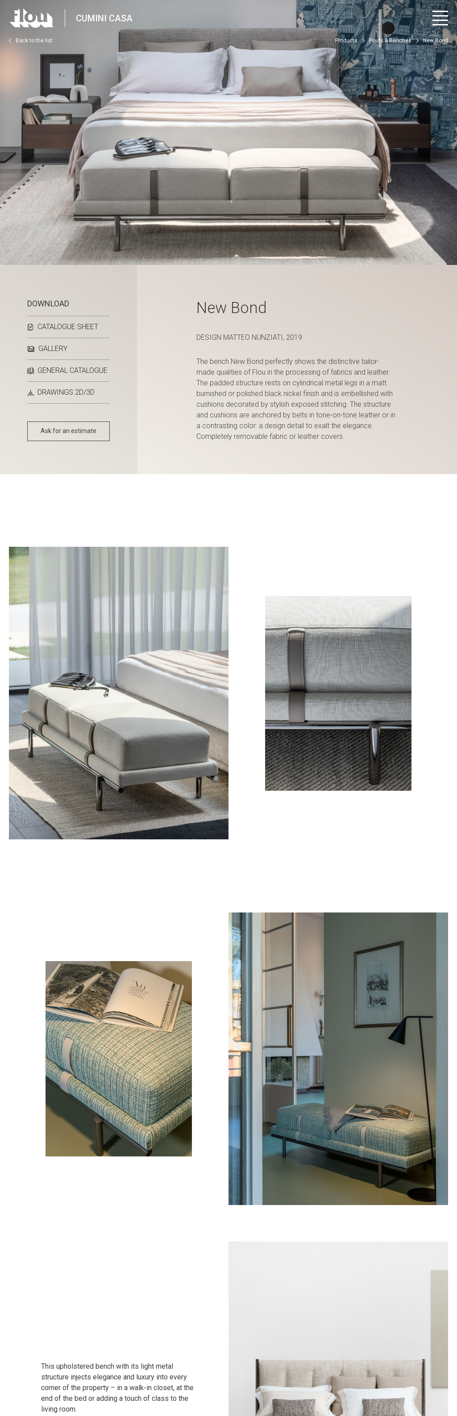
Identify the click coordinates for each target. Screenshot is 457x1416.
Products (346, 40)
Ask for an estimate (68, 430)
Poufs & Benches (390, 40)
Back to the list (31, 40)
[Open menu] (440, 18)
